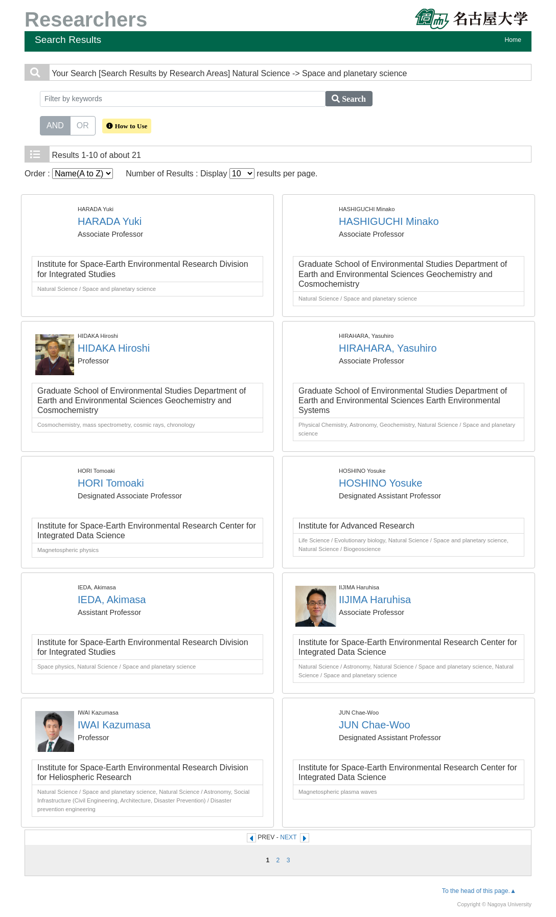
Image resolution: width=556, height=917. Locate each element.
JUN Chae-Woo (374, 724)
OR (83, 125)
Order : (69, 173)
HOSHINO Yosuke (380, 483)
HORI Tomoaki (111, 483)
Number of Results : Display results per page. (221, 173)
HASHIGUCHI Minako (389, 221)
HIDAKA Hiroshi (114, 348)
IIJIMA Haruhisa (375, 599)
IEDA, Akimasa (112, 599)
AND (55, 125)
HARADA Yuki (110, 221)
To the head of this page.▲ (479, 891)
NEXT (288, 837)
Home (513, 39)
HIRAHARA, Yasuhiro (388, 348)
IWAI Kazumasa (114, 724)
